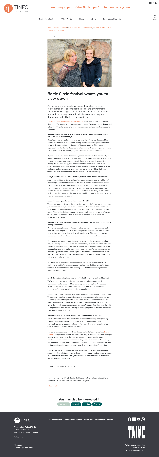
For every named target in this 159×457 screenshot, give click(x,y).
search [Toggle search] (155, 19)
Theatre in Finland (45, 19)
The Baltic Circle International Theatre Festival (65, 122)
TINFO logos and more (23, 448)
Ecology (97, 404)
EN (150, 3)
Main (49, 28)
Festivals (76, 404)
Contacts (18, 445)
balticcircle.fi (52, 386)
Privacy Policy (139, 448)
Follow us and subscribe (135, 445)
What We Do (66, 19)
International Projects (112, 19)
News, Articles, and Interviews (80, 28)
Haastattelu (63, 404)
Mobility (86, 404)
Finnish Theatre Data (87, 19)
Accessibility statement (135, 450)
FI (153, 3)
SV (156, 3)
